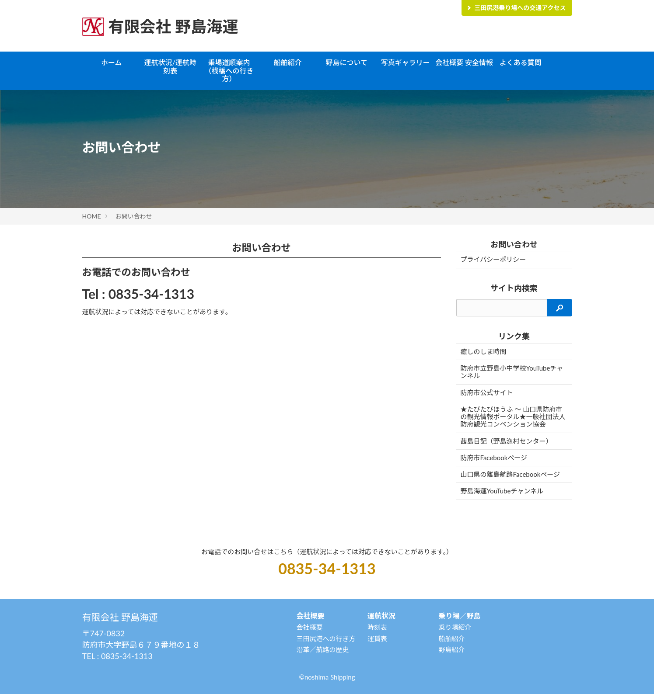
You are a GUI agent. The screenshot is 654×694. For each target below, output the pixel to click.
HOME (91, 216)
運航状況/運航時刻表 (170, 66)
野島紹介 (451, 649)
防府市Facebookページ (494, 458)
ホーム (111, 62)
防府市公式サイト (487, 392)
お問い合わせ (133, 216)
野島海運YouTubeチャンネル (502, 491)
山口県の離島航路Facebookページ (510, 474)
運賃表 (377, 638)
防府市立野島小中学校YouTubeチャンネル (512, 371)
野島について (346, 62)
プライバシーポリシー (493, 259)
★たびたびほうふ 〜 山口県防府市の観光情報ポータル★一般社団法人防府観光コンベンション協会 (513, 416)
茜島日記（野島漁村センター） (507, 441)
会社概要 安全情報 (464, 62)
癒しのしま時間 (484, 351)
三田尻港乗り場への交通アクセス (516, 7)
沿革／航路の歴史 (322, 649)
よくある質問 (521, 62)
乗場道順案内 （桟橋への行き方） (230, 70)
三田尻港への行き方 (325, 638)
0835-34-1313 (151, 294)
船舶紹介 (288, 62)
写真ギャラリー (405, 62)
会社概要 (309, 627)
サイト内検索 (514, 288)
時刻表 (377, 627)
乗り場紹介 (454, 627)
